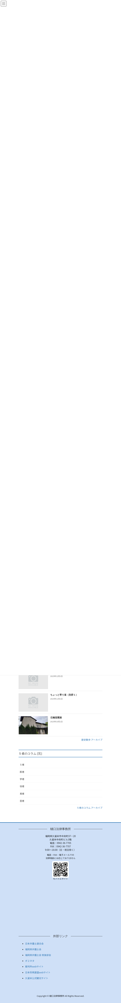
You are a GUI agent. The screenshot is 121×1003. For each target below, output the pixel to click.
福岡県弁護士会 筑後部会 (38, 955)
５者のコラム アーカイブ (89, 807)
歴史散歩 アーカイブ (91, 739)
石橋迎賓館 (56, 717)
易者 (22, 793)
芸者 (22, 800)
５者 (22, 764)
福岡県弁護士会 (33, 949)
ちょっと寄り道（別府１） (64, 695)
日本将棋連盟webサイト (37, 972)
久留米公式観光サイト (36, 978)
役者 (22, 786)
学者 (22, 779)
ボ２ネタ (29, 960)
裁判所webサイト (34, 966)
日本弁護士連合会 (34, 943)
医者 (22, 771)
